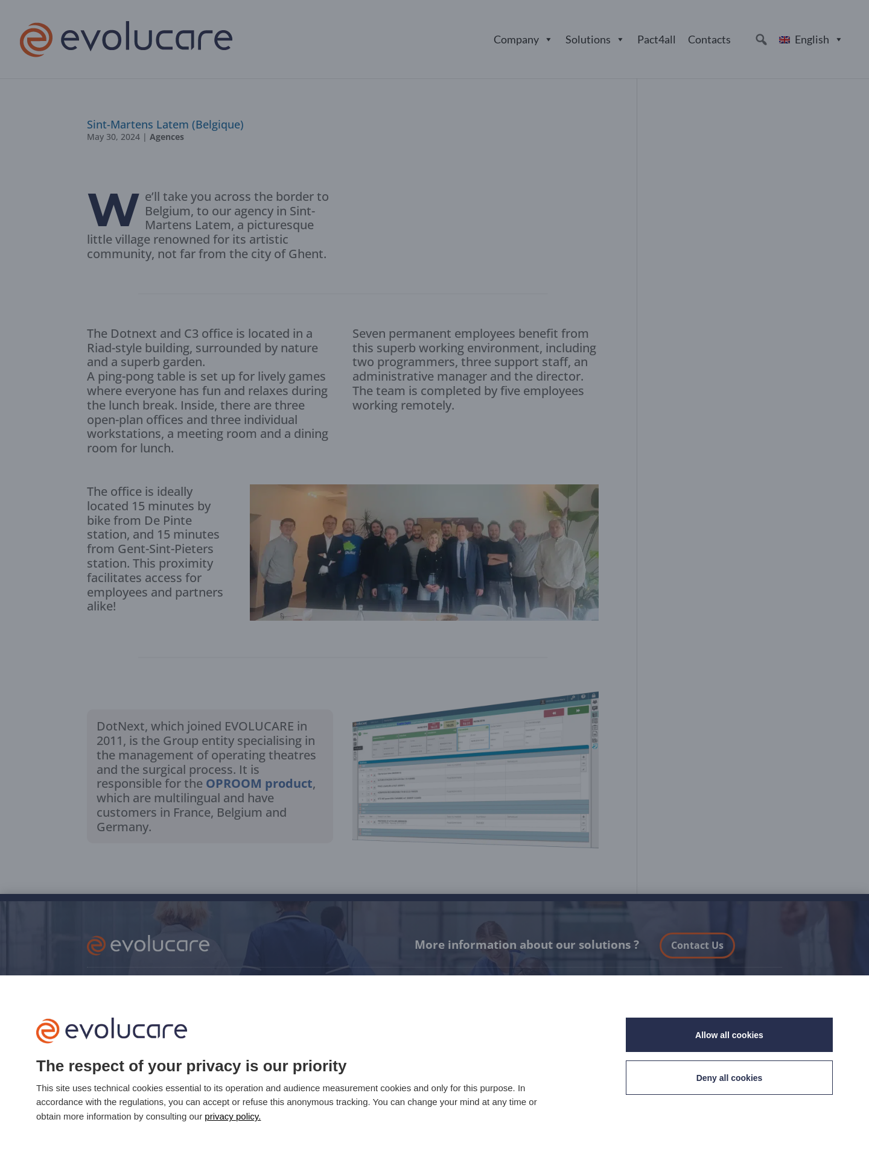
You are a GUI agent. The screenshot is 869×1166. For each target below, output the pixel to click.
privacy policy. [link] (233, 1116)
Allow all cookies (729, 1035)
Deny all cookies (729, 1078)
